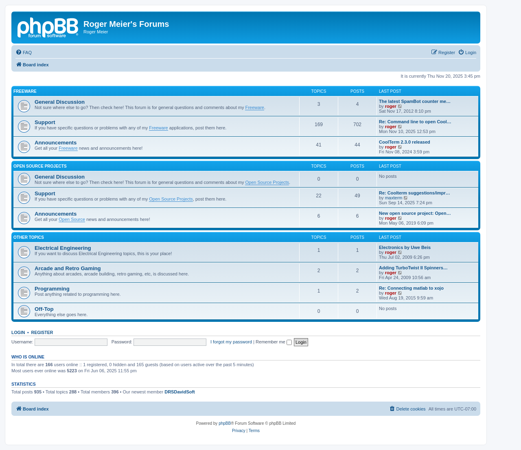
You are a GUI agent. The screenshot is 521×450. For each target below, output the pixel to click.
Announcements (56, 143)
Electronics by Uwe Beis (405, 247)
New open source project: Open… (415, 213)
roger (390, 106)
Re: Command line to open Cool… (415, 121)
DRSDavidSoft (179, 391)
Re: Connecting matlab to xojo (411, 288)
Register (42, 332)
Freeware (25, 91)
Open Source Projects (40, 166)
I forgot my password (231, 341)
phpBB (225, 423)
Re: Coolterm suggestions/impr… (414, 192)
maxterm (394, 197)
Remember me (274, 341)
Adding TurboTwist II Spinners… (413, 267)
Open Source (72, 219)
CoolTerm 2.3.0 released (404, 142)
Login (18, 332)
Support (45, 122)
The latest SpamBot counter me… (415, 101)
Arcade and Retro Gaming (68, 268)
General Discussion (60, 102)
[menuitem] (23, 52)
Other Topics (28, 237)
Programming (52, 289)
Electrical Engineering (63, 248)
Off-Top (44, 309)
